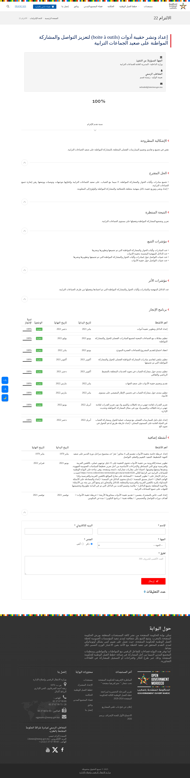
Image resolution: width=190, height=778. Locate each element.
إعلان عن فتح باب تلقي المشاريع (117, 707)
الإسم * (162, 525)
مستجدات (146, 6)
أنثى (80, 544)
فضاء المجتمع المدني (91, 6)
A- (5, 389)
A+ (5, 380)
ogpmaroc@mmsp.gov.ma (48, 717)
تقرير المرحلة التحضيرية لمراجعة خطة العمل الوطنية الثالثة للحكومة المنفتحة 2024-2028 (116, 695)
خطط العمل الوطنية (126, 6)
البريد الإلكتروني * (83, 525)
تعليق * (162, 553)
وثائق (74, 6)
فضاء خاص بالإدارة (43, 7)
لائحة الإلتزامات (36, 18)
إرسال (153, 581)
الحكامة (109, 6)
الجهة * (162, 539)
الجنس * (88, 539)
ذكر (89, 544)
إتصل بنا (63, 6)
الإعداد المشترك (85, 685)
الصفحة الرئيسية (51, 18)
